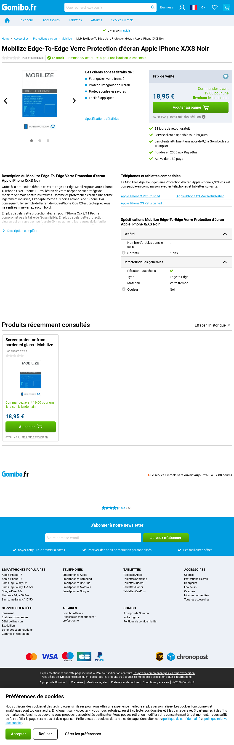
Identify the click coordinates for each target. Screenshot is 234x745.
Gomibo (129, 608)
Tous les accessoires (196, 599)
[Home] (7, 20)
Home (5, 38)
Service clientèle (122, 20)
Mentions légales (97, 682)
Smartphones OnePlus (76, 583)
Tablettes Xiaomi (133, 583)
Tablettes (75, 20)
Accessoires (51, 20)
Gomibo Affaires (73, 613)
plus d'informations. (180, 676)
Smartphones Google (76, 591)
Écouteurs (190, 587)
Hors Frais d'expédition (33, 437)
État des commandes (15, 617)
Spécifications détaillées (102, 119)
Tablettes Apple (132, 574)
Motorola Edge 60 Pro (15, 595)
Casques (189, 591)
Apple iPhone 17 (12, 574)
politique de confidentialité (181, 719)
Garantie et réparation (15, 633)
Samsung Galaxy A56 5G (17, 587)
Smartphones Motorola (77, 587)
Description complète (19, 231)
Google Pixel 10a (12, 591)
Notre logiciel (131, 617)
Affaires (96, 20)
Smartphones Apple (75, 574)
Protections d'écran (45, 38)
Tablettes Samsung (135, 579)
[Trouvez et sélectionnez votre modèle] (110, 7)
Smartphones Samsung (77, 579)
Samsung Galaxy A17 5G (17, 599)
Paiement (8, 613)
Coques (189, 574)
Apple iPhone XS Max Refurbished (200, 196)
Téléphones (73, 569)
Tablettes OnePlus (134, 591)
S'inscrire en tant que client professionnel (79, 618)
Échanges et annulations (17, 629)
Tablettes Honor (133, 587)
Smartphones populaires (23, 569)
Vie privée (77, 682)
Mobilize (66, 38)
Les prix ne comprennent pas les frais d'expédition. (164, 673)
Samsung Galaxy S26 (15, 583)
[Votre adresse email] (93, 537)
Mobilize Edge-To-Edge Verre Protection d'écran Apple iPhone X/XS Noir (120, 38)
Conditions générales (156, 682)
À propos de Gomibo (136, 613)
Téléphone (26, 20)
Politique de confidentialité (139, 621)
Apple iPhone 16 (12, 579)
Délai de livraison (12, 621)
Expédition (8, 625)
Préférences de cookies (125, 682)
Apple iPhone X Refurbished (140, 196)
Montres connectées (196, 595)
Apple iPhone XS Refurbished (141, 203)
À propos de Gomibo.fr (53, 682)
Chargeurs (190, 583)
